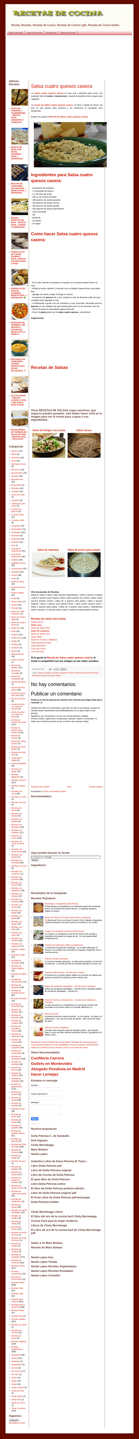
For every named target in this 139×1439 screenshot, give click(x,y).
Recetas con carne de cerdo (17, 842)
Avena (14, 461)
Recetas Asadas (18, 786)
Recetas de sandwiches (16, 1200)
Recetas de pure (18, 1161)
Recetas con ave (18, 802)
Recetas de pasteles (16, 1126)
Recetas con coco (19, 866)
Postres (14, 635)
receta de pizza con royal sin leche (17, 714)
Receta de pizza (18, 699)
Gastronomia (91, 1045)
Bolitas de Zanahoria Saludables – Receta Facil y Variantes (70, 986)
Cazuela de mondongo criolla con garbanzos (64, 945)
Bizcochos (15, 470)
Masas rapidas (17, 593)
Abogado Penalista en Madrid (58, 1069)
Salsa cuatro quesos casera (61, 86)
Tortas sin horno (18, 1403)
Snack (14, 1378)
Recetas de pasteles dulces (18, 1132)
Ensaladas (15, 532)
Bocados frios (17, 479)
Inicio (69, 787)
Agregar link (51, 33)
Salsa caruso (37, 622)
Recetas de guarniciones (16, 1085)
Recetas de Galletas (16, 1074)
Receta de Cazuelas (15, 672)
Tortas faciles (17, 1396)
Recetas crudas (18, 955)
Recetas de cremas (16, 1041)
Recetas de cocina (39, 1042)
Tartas (14, 1384)
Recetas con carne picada (16, 850)
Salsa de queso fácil (40, 628)
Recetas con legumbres (16, 889)
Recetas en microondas (16, 1278)
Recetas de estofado (16, 1063)
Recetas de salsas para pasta (43, 676)
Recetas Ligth (17, 1294)
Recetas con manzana (16, 900)
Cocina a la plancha (16, 510)
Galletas (14, 560)
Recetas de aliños (19, 974)
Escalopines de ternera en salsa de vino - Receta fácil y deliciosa (19, 434)
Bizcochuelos (17, 473)
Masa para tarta (18, 587)
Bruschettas (16, 485)
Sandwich (15, 1361)
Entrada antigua (96, 787)
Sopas (14, 1381)
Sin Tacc (15, 1374)
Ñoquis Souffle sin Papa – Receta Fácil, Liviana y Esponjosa (18, 222)
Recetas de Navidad (16, 1104)
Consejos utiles (17, 520)
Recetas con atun (18, 797)
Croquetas (15, 526)
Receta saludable (18, 763)
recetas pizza (17, 1316)
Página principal (16, 33)
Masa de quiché (51, 1014)
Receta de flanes (18, 682)
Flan (13, 545)
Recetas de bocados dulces (18, 992)
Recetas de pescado (16, 1140)
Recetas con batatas (16, 820)
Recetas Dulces (18, 1266)
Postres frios (16, 638)
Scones (14, 1368)
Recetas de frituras (16, 1068)
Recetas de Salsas (67, 673)
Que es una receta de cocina (75, 1047)
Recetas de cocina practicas (84, 1042)
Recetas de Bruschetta (16, 1005)
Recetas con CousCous (16, 872)
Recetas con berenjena (16, 826)
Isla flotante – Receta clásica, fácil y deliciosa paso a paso (18, 400)
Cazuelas (15, 500)
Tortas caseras (17, 1387)
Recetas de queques (16, 1168)
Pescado (15, 608)
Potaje (14, 641)
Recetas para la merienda (18, 1306)
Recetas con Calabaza (16, 831)
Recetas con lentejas (16, 895)
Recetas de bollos (19, 998)
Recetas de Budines (16, 1010)
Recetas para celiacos (17, 1300)
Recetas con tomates (16, 939)
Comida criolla (17, 515)
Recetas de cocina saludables (55, 1045)
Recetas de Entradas (16, 961)
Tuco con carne (38, 648)
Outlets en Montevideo (51, 1063)
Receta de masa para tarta (18, 694)
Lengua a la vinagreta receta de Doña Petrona (64, 931)
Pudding (14, 644)
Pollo (13, 631)
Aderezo (15, 451)
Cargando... (36, 1124)
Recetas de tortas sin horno (19, 1239)
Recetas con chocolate (16, 861)
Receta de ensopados (16, 677)
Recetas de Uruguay (16, 1250)
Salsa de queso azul (40, 634)
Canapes (15, 491)
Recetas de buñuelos (16, 1016)
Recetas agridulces (15, 775)
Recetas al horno (18, 780)
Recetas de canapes (16, 1022)
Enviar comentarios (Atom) (54, 791)
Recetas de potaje (16, 1156)
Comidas (81, 1045)
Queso (14, 651)
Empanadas (16, 529)
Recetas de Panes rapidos (17, 967)
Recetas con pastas (16, 922)
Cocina (73, 1045)
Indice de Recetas (34, 33)
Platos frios (16, 628)
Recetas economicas (16, 1272)
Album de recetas (68, 33)
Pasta (13, 598)
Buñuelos (15, 488)
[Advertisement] (69, 56)
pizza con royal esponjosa (17, 612)
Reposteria (16, 1355)
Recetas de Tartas (16, 1222)
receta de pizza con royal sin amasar (17, 706)
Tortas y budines (18, 1408)
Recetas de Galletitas (16, 1080)
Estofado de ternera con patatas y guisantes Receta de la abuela (18, 328)
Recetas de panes (16, 1115)
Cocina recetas (55, 1047)
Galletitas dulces (18, 563)
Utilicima (34, 1047)
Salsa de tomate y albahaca (44, 639)
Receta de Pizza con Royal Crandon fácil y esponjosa (68, 917)
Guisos (14, 575)
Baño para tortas (18, 464)
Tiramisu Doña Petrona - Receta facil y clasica (64, 972)
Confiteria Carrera (47, 1058)
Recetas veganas (18, 1341)
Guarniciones (17, 568)
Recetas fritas (17, 1288)
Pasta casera (17, 601)
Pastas (40, 673)
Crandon (43, 1047)
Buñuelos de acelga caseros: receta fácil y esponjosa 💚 (19, 293)
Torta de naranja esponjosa (56, 959)
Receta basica (17, 654)
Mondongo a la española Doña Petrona (61, 904)
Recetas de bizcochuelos (17, 980)
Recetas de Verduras (16, 1261)
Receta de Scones (15, 737)
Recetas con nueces (16, 906)
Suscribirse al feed (17, 1423)
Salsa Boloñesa (38, 645)
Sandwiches (16, 1364)
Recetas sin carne (19, 1325)
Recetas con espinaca (16, 878)
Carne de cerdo (18, 495)
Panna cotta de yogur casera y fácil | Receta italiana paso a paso (18, 258)
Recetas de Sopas (16, 1206)
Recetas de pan (18, 1109)
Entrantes (15, 535)
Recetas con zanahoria (16, 945)
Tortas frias (16, 1399)
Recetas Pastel (17, 1310)
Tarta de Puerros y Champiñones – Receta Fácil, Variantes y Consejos (18, 115)
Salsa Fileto (36, 637)
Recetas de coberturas (16, 1035)
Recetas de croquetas (16, 1046)
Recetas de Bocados (16, 986)
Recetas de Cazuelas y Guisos (16, 1028)
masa (13, 578)
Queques (15, 648)
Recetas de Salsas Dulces (17, 1187)
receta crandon (17, 660)
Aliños (14, 454)
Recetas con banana (16, 814)
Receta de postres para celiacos (16, 730)
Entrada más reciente (40, 787)
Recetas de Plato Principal (18, 1145)
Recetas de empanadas (16, 1052)
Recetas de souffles (16, 1217)
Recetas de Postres (16, 1151)
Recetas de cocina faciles (59, 1042)
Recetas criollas (18, 949)
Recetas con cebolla (16, 856)
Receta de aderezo (15, 666)
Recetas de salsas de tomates (86, 673)
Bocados (15, 476)
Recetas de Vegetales (16, 1256)
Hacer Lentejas (44, 1074)
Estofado (15, 542)
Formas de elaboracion (16, 550)
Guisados (15, 572)
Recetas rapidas (18, 1319)
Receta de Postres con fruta (18, 721)
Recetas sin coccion (16, 1331)
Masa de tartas (17, 581)
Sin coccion (16, 1371)
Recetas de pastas (16, 1121)
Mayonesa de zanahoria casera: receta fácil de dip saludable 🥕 (18, 365)
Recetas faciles (17, 1282)
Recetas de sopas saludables (19, 1211)
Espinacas (15, 539)
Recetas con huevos (16, 884)
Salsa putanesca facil (41, 642)
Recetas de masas (16, 1099)
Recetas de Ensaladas (16, 1057)
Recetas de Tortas (16, 1228)
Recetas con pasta (51, 673)
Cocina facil (36, 1045)
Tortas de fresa (17, 1391)
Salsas (58, 676)
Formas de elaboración (16, 555)
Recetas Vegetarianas (17, 1348)
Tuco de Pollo (37, 651)
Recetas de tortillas (16, 1244)
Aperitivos (15, 457)
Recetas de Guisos (16, 1093)
